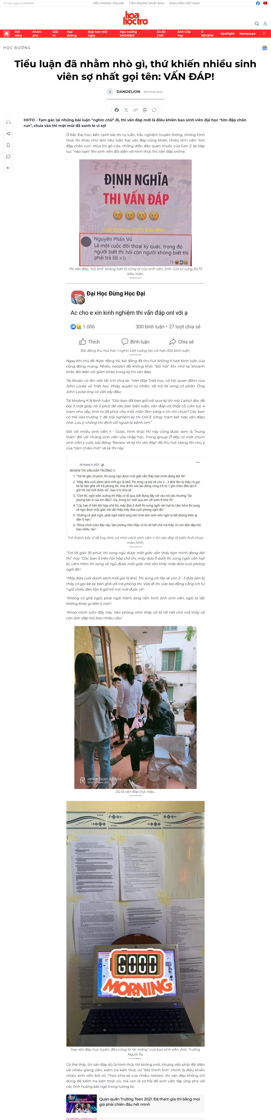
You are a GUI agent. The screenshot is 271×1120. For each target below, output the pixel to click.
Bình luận (8, 156)
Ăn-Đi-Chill (161, 33)
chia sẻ (116, 110)
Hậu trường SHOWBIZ (128, 33)
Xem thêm (264, 33)
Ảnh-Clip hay (184, 33)
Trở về (8, 168)
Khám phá (37, 33)
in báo (144, 110)
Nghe (8, 122)
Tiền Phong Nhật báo (146, 3)
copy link (135, 110)
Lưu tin (8, 145)
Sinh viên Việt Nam (184, 3)
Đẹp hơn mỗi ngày (97, 33)
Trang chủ (6, 33)
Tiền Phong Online (108, 3)
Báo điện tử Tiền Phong (135, 18)
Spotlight (228, 33)
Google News (264, 48)
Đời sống (18, 33)
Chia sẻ (8, 133)
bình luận (154, 110)
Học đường (72, 33)
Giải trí (55, 33)
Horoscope (247, 33)
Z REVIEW (207, 33)
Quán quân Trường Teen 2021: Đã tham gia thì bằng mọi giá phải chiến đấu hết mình (149, 1102)
